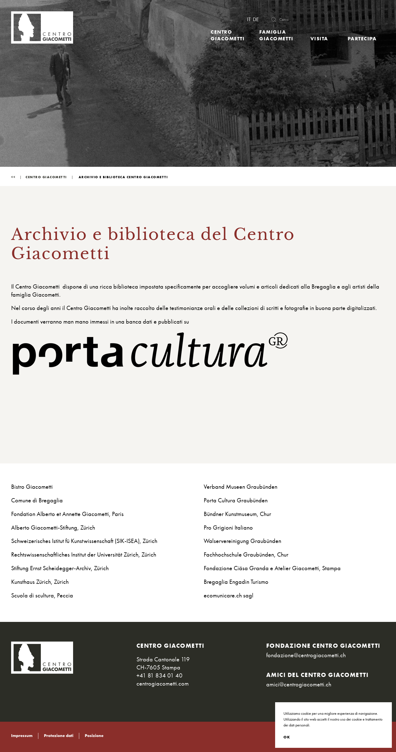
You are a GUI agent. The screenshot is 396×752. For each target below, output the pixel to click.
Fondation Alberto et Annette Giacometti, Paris (67, 514)
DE (256, 19)
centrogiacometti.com (162, 683)
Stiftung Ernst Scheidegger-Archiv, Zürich (60, 568)
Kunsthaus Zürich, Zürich (40, 582)
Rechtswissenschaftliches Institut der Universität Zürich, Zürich (83, 554)
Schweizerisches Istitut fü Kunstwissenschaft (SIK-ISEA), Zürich (84, 541)
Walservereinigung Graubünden (242, 541)
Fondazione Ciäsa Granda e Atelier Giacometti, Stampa (272, 568)
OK (286, 736)
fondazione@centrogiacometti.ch (306, 655)
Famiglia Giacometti (276, 35)
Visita (319, 38)
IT (249, 19)
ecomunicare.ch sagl (228, 595)
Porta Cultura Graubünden (236, 500)
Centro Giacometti (228, 35)
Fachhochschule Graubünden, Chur (246, 554)
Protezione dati (58, 735)
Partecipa (362, 38)
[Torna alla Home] (42, 27)
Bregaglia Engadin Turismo (236, 582)
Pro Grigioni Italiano (228, 527)
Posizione (94, 735)
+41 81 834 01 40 (159, 675)
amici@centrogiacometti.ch (298, 684)
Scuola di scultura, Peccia (42, 595)
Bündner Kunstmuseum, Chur (237, 514)
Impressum (22, 735)
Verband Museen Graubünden (240, 487)
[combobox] (323, 19)
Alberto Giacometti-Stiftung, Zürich (53, 527)
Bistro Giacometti (32, 487)
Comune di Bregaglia (37, 500)
